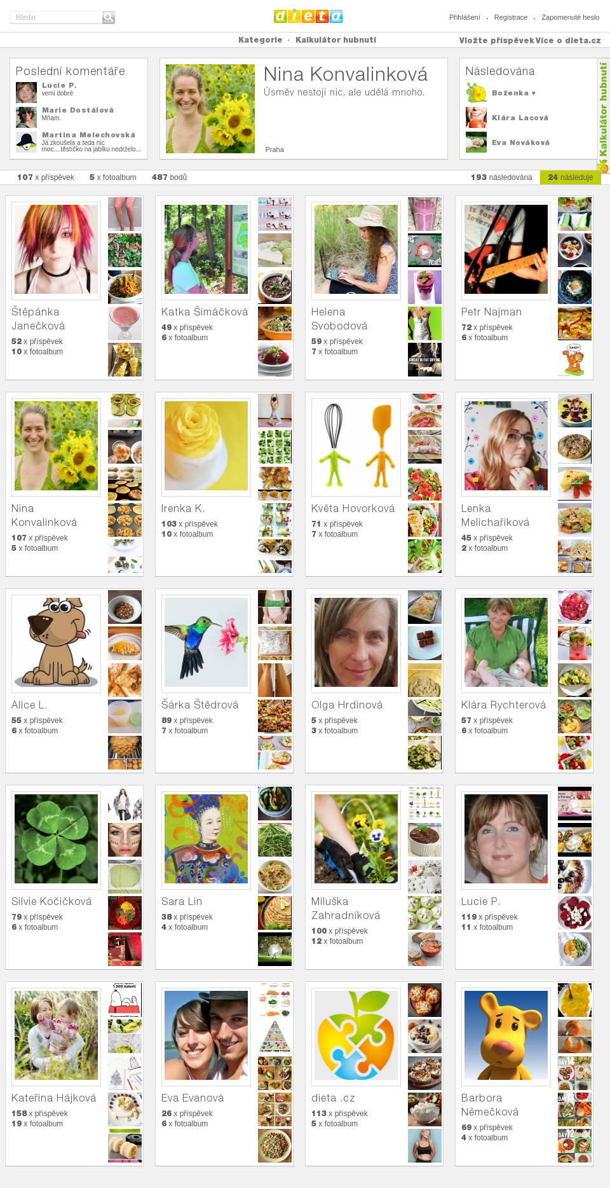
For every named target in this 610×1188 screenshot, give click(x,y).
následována (501, 177)
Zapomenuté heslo (570, 17)
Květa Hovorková (353, 508)
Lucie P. (60, 85)
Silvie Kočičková (51, 901)
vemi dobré (57, 93)
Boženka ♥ (514, 92)
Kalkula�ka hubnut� (602, 116)
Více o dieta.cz (568, 40)
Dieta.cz (308, 16)
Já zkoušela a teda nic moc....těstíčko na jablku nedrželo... (92, 146)
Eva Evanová (192, 1098)
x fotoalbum (113, 177)
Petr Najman (491, 312)
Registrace (511, 17)
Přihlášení (464, 17)
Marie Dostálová (78, 110)
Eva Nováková (521, 142)
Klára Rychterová (503, 705)
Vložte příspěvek (496, 40)
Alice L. (29, 705)
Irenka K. (183, 508)
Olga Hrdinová (347, 705)
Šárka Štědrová (200, 705)
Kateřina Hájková (54, 1098)
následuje (570, 177)
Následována (500, 71)
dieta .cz (333, 1098)
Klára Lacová (520, 117)
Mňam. (52, 117)
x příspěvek (45, 177)
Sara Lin (182, 901)
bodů (169, 177)
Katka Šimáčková (204, 312)
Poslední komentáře (70, 71)
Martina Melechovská (89, 134)
